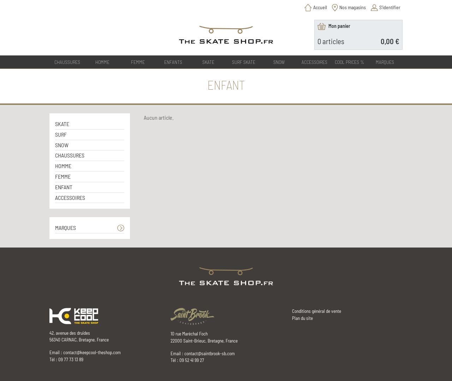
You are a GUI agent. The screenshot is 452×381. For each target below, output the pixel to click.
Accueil (320, 7)
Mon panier (339, 26)
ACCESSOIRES (314, 62)
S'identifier (389, 7)
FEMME (138, 62)
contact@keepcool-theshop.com (92, 352)
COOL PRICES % (349, 62)
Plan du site (302, 318)
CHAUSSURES (67, 62)
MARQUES (65, 227)
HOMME (102, 62)
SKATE (208, 62)
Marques (385, 62)
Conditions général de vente (316, 311)
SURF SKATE (243, 62)
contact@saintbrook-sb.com (209, 353)
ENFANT (63, 187)
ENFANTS (173, 62)
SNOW (279, 62)
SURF (61, 134)
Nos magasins (352, 7)
